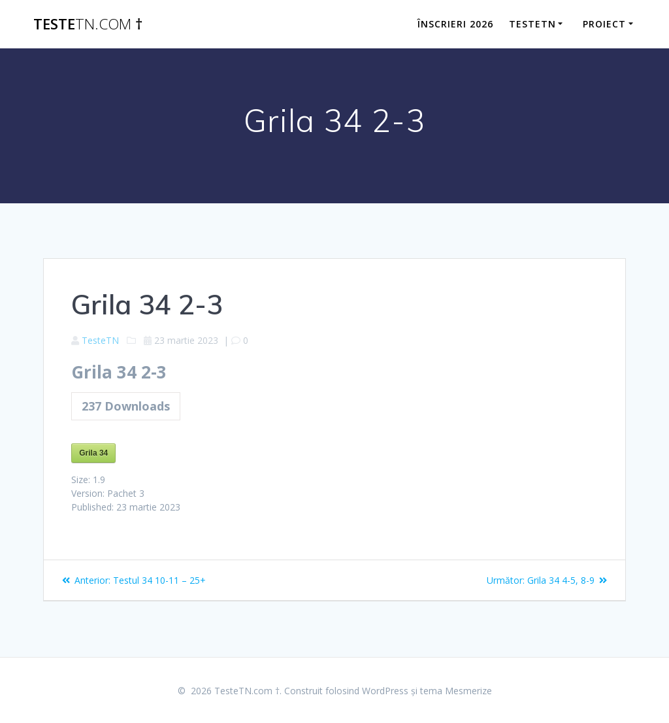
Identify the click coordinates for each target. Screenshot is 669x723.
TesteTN (100, 340)
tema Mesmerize (456, 690)
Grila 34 (93, 453)
